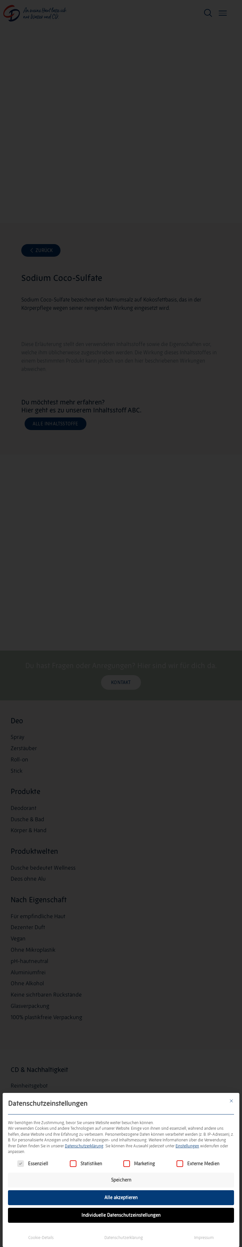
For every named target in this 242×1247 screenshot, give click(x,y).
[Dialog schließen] (231, 1101)
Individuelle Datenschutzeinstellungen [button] (121, 1215)
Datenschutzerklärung (84, 1145)
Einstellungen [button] (187, 1145)
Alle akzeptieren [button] (121, 1198)
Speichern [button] (121, 1180)
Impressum (204, 1237)
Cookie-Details (41, 1237)
